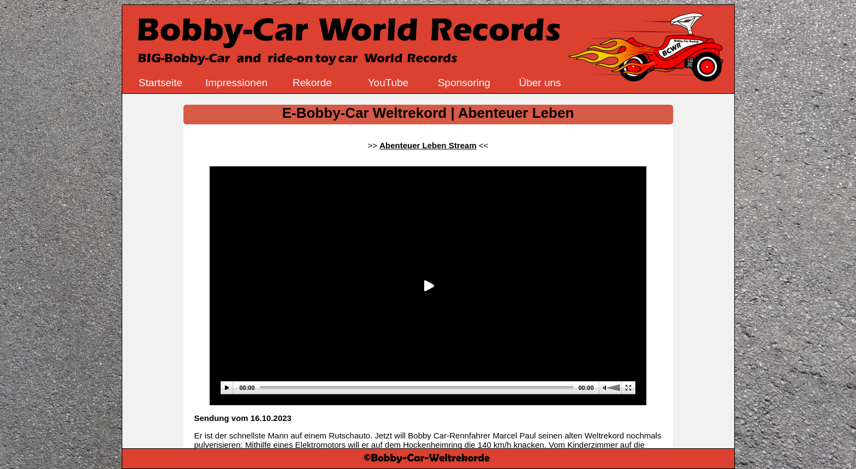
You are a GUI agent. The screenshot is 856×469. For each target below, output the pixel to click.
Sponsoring (464, 82)
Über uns (540, 82)
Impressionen (236, 82)
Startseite (160, 82)
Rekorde (312, 82)
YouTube (388, 82)
